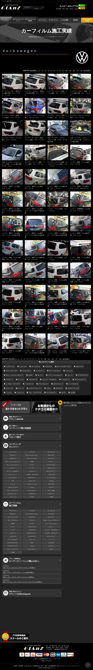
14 (81, 70)
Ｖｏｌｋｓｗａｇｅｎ (55, 375)
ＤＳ (12, 481)
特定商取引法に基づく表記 (40, 666)
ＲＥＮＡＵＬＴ (58, 384)
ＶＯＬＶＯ (9, 388)
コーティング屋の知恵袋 (17, 427)
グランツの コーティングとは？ (6, 19)
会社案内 (75, 20)
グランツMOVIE (13, 418)
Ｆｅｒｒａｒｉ (12, 474)
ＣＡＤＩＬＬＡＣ (32, 484)
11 (70, 70)
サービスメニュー (53, 20)
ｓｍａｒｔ (9, 379)
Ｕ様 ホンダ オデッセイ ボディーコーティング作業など (19, 567)
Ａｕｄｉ (70, 375)
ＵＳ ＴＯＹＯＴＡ (34, 392)
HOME (15, 666)
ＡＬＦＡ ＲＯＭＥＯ (49, 379)
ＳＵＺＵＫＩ (39, 371)
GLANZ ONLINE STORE (87, 19)
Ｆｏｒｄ (21, 388)
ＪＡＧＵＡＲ (29, 384)
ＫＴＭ (32, 497)
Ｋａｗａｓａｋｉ (12, 493)
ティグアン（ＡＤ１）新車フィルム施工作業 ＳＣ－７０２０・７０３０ (12, 93)
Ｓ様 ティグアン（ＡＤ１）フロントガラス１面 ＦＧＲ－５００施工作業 (80, 139)
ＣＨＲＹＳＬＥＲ (73, 388)
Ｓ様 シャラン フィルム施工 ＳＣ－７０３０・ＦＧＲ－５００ (58, 353)
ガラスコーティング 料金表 (30, 19)
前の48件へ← (34, 70)
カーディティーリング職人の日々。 (22, 560)
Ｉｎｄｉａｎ (12, 497)
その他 (72, 392)
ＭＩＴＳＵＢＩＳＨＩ (64, 366)
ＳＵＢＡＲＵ (26, 371)
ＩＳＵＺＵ (69, 371)
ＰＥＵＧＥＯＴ (43, 384)
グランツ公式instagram (17, 593)
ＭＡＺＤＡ (79, 366)
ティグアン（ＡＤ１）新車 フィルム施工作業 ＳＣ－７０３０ (80, 93)
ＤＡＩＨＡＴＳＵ (11, 371)
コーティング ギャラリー (12, 445)
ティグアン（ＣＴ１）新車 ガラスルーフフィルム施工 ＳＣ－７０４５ (57, 164)
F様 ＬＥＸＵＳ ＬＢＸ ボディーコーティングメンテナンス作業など (22, 582)
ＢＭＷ (30, 375)
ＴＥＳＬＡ (20, 392)
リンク (69, 666)
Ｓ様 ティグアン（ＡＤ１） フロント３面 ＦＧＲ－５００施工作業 (57, 139)
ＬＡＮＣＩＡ (65, 379)
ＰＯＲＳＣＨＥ (83, 375)
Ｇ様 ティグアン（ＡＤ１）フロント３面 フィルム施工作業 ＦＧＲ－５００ (12, 164)
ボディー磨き (51, 490)
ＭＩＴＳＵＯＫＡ (55, 371)
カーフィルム (42, 20)
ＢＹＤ (63, 392)
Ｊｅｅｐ (9, 392)
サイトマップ (76, 666)
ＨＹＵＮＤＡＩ (51, 392)
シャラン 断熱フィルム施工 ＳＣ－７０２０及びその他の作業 (12, 328)
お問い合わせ (28, 666)
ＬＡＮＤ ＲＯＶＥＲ (13, 384)
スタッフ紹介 (13, 436)
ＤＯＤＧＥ (59, 388)
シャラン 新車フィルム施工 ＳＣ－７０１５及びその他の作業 (12, 210)
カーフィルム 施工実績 (12, 504)
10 (66, 70)
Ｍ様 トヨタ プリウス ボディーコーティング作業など (18, 577)
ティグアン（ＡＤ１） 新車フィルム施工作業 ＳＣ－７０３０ (34, 93)
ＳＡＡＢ (51, 481)
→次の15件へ (86, 70)
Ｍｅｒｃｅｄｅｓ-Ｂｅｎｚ (14, 375)
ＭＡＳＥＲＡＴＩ (80, 379)
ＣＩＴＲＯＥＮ (73, 384)
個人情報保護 (52, 666)
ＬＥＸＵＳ (23, 366)
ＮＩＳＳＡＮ (35, 366)
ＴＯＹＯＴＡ (10, 366)
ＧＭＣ (48, 388)
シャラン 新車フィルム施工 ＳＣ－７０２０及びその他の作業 (34, 235)
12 (74, 70)
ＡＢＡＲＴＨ (32, 379)
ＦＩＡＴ (21, 379)
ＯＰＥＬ (12, 468)
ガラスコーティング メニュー (18, 19)
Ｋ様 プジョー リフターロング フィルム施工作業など (18, 572)
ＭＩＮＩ (40, 375)
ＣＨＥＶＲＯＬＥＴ (34, 388)
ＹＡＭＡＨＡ (32, 493)
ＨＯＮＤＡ (48, 366)
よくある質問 (64, 20)
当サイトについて (61, 666)
